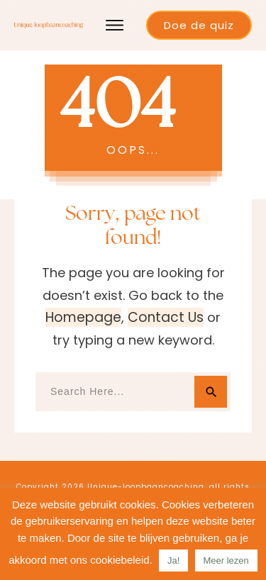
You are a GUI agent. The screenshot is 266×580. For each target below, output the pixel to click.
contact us (166, 317)
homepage (83, 317)
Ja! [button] (173, 560)
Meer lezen (226, 560)
